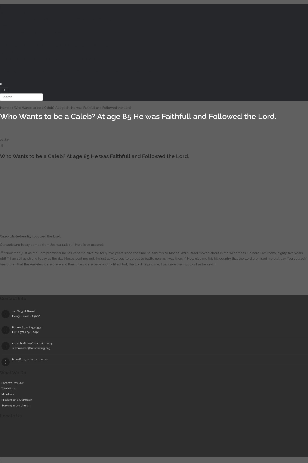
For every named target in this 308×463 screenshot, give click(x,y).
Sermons (6, 26)
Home (4, 13)
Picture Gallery (75, 72)
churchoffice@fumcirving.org (32, 343)
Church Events (17, 32)
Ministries (6, 39)
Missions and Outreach (66, 59)
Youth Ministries (49, 45)
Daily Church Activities (46, 32)
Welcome (17, 13)
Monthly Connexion (49, 72)
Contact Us (155, 72)
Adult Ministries (73, 45)
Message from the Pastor (26, 19)
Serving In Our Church (100, 59)
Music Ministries (98, 45)
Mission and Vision (20, 72)
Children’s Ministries (21, 45)
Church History (99, 72)
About (4, 65)
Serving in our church (15, 405)
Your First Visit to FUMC (64, 19)
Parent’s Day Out (19, 59)
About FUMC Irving (97, 19)
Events (19, 26)
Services (6, 52)
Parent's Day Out (12, 382)
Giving (4, 78)
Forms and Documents (128, 72)
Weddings (40, 59)
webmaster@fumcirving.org (31, 348)
